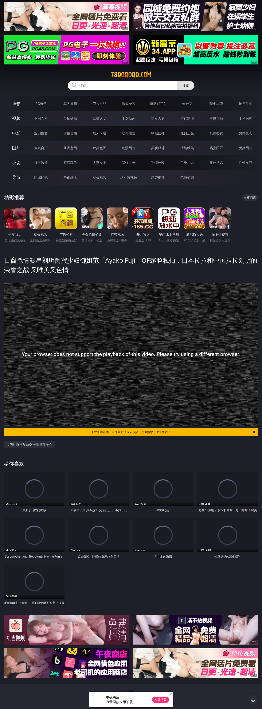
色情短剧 (187, 177)
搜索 (185, 85)
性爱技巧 (245, 162)
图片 (16, 148)
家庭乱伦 (70, 162)
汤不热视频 (128, 177)
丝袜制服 (187, 118)
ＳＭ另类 (245, 118)
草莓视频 (99, 177)
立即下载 (161, 700)
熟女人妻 (158, 118)
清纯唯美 (187, 148)
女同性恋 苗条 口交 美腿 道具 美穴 (29, 445)
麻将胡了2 (157, 103)
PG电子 (41, 103)
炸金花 (187, 103)
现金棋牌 (216, 103)
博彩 (16, 103)
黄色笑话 (216, 162)
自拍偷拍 (70, 118)
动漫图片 (128, 148)
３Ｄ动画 (128, 118)
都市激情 (41, 162)
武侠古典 (128, 162)
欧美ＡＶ (99, 118)
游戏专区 (128, 103)
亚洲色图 (70, 148)
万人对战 (99, 103)
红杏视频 (158, 177)
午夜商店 (70, 177)
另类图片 (245, 148)
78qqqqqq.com (131, 75)
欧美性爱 (128, 133)
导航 (16, 177)
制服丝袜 (158, 133)
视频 (16, 118)
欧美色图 (99, 148)
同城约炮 (41, 177)
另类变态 (245, 133)
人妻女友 (99, 162)
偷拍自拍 (70, 133)
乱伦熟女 (216, 133)
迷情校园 (158, 162)
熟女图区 (216, 148)
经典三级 (187, 133)
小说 (16, 162)
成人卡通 (99, 133)
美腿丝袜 (158, 148)
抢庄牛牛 (245, 103)
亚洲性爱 (41, 133)
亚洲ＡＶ (41, 118)
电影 (16, 133)
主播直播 (216, 118)
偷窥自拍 (41, 148)
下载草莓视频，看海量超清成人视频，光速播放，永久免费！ (173, 432)
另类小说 (187, 162)
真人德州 (70, 103)
